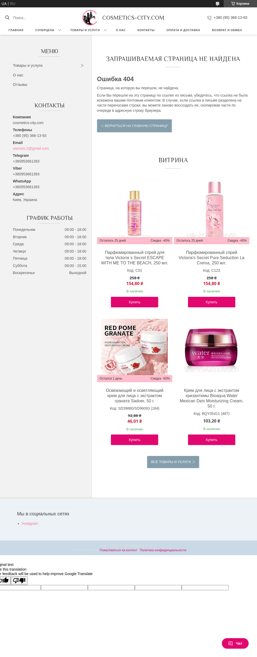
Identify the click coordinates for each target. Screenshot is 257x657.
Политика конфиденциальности (163, 550)
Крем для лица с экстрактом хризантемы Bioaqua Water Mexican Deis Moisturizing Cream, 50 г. (211, 398)
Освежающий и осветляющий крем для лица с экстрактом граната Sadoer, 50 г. (135, 395)
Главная (15, 30)
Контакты (146, 30)
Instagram (30, 523)
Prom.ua (151, 545)
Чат (235, 643)
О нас (121, 30)
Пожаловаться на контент (118, 550)
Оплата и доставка (183, 30)
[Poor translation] (19, 580)
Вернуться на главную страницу (136, 126)
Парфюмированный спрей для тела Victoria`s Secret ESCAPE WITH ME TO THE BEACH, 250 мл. (134, 257)
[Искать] (7, 17)
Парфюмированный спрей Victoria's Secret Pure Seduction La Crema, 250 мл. (211, 257)
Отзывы (20, 84)
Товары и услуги (85, 30)
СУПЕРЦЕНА (44, 30)
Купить (134, 302)
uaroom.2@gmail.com (31, 148)
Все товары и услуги (171, 462)
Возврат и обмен (227, 30)
